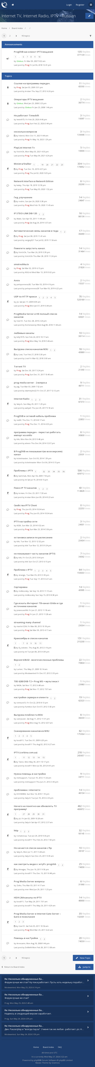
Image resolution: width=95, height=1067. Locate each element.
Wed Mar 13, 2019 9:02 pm (43, 272)
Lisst (20, 354)
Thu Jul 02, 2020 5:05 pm (40, 173)
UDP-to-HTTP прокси (25, 296)
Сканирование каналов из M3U (31, 730)
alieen (28, 443)
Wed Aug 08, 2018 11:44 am (49, 325)
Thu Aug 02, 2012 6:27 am (44, 744)
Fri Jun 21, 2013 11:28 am (41, 614)
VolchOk (20, 151)
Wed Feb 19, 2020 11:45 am (42, 205)
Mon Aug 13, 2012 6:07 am (41, 723)
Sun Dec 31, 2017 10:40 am (41, 374)
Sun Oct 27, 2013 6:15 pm (40, 561)
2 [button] (9, 35)
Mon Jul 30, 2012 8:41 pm (44, 765)
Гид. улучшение (23, 197)
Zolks (19, 885)
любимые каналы (24, 333)
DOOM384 (21, 794)
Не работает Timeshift (26, 115)
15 (43, 757)
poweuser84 (22, 610)
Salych (19, 404)
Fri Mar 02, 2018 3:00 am (40, 358)
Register (80, 4)
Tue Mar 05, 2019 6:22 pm (51, 288)
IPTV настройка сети (25, 521)
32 (44, 471)
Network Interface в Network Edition (33, 181)
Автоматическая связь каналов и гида (36, 230)
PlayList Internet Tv (24, 147)
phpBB (37, 1060)
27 (24, 814)
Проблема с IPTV (23, 569)
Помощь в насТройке (26, 938)
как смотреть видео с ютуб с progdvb (35, 864)
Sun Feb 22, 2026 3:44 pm (41, 123)
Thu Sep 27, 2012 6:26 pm (42, 91)
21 (52, 164)
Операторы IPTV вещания (28, 99)
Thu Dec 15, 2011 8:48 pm (44, 873)
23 (62, 164)
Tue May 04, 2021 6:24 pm (41, 155)
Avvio (17, 280)
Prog (27, 65)
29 (34, 814)
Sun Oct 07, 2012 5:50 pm (44, 706)
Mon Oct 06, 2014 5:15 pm (48, 462)
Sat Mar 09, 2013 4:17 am (41, 630)
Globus (20, 61)
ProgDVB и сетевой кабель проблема (35, 416)
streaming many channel (27, 622)
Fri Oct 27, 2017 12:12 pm (48, 390)
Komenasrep (31, 325)
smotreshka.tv (21, 264)
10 (39, 56)
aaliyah (28, 408)
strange (22, 575)
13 (34, 757)
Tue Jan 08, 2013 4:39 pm (38, 651)
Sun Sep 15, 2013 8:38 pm (46, 595)
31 (43, 814)
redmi (21, 201)
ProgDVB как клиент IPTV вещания (33, 51)
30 (39, 814)
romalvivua (22, 836)
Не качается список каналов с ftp (33, 847)
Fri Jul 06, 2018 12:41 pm (40, 65)
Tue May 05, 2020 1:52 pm (41, 189)
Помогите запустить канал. (29, 248)
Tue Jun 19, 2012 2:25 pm (42, 798)
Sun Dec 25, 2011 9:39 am (42, 856)
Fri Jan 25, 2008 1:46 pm (42, 107)
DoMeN (28, 947)
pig (18, 386)
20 (47, 164)
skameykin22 (31, 390)
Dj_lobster (23, 647)
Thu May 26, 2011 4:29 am (44, 905)
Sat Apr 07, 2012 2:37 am (42, 822)
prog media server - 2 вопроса (30, 382)
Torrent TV (20, 366)
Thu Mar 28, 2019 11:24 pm (45, 256)
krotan (28, 91)
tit (26, 479)
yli (18, 302)
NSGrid (28, 272)
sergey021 (29, 240)
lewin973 (21, 119)
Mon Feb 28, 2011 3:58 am (43, 947)
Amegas (22, 869)
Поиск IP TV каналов (25, 487)
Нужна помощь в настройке (30, 773)
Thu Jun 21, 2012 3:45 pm (47, 782)
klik (18, 439)
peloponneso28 (24, 284)
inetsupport (22, 778)
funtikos (28, 706)
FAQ (60, 1047)
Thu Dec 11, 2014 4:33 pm (41, 424)
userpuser (21, 718)
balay (19, 185)
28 (29, 814)
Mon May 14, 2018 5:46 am (41, 341)
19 (42, 164)
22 (57, 164)
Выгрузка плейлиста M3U (28, 714)
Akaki (19, 218)
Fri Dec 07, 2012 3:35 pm (47, 673)
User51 (20, 321)
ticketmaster (22, 458)
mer (27, 889)
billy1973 (20, 337)
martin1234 (22, 626)
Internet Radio (21, 398)
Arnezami (21, 943)
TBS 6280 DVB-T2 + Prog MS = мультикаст (36, 681)
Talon (21, 762)
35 (59, 471)
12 (29, 757)
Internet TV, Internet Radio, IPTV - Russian (39, 15)
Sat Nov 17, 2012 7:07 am (41, 689)
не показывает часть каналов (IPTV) (34, 553)
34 (54, 471)
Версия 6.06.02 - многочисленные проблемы (39, 659)
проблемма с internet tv (27, 789)
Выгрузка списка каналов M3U (31, 349)
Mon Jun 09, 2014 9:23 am (42, 497)
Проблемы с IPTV (23, 470)
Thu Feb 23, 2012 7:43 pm (44, 840)
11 (40, 643)
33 (49, 471)
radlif (19, 420)
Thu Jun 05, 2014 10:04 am (41, 513)
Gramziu (56, 1062)
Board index (17, 28)
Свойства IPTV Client (25, 505)
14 (39, 757)
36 (64, 471)
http (16, 830)
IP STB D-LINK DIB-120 (25, 213)
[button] (16, 36)
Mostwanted (30, 673)
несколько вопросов (25, 131)
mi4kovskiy (24, 591)
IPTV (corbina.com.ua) (25, 752)
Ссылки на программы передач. (32, 83)
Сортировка (20, 587)
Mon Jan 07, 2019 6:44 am (41, 305)
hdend (22, 135)
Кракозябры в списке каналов (31, 638)
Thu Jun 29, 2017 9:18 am (43, 408)
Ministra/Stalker (22, 163)
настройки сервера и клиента (31, 697)
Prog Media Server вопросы (29, 881)
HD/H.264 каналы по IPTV (28, 897)
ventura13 (21, 702)
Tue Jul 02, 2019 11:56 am (46, 240)
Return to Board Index (13, 967)
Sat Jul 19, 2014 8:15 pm (37, 479)
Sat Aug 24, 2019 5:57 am (40, 222)
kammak (22, 476)
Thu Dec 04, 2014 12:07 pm (43, 443)
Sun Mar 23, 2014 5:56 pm (41, 529)
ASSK (19, 525)
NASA (19, 685)
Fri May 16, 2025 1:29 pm (41, 139)
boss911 (20, 740)
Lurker (20, 669)
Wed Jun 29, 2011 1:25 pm (40, 889)
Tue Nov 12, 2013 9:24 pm (40, 545)
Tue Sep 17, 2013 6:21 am (41, 579)
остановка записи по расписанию (33, 537)
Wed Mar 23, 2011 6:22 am (41, 930)
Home (4, 28)
